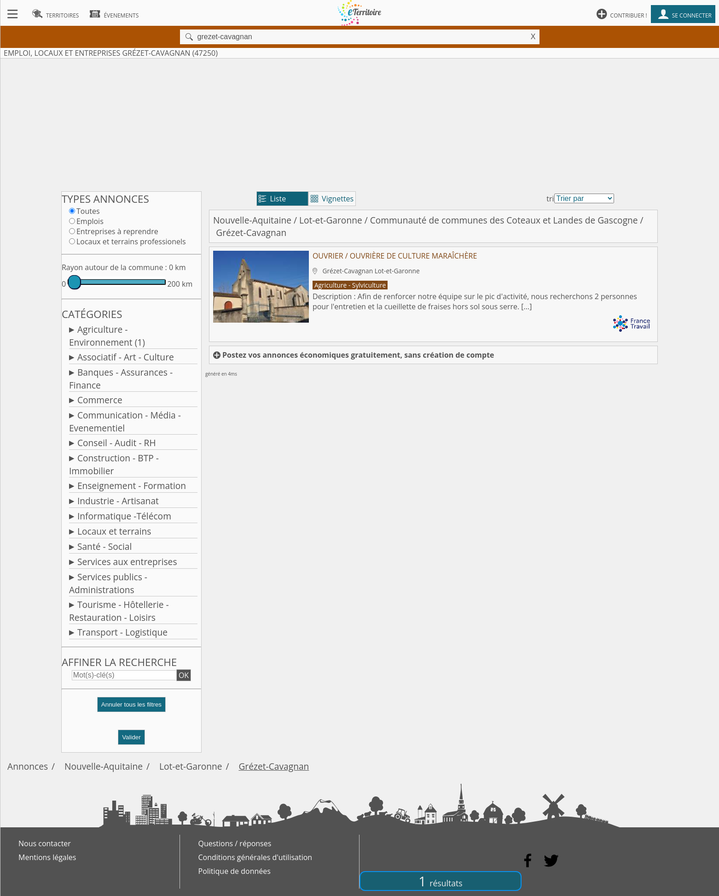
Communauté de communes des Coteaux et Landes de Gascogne (504, 220)
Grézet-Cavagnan (273, 766)
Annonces (27, 766)
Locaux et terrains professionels (131, 241)
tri (550, 199)
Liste (272, 199)
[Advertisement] (359, 123)
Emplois (90, 221)
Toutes (88, 211)
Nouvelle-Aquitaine (252, 220)
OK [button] (184, 675)
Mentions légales (47, 857)
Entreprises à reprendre (117, 231)
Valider (131, 737)
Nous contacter (44, 843)
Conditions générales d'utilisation (255, 857)
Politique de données (234, 871)
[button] (131, 708)
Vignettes (332, 199)
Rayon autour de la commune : (114, 267)
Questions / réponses (235, 843)
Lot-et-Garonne (330, 220)
